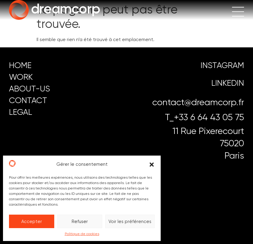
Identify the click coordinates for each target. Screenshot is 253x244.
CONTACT (28, 100)
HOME (20, 65)
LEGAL (20, 112)
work (21, 77)
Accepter (31, 221)
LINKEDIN (227, 83)
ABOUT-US (29, 88)
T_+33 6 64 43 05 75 (204, 117)
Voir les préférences (130, 221)
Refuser (80, 221)
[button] (152, 165)
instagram (222, 65)
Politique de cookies (82, 234)
